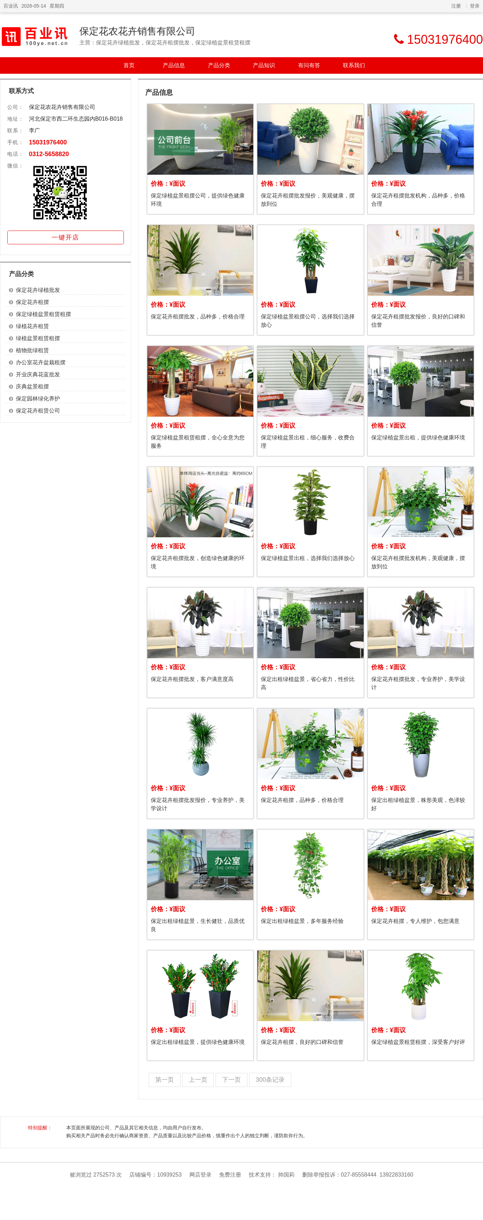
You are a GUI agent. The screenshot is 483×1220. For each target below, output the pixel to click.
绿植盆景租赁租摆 (38, 338)
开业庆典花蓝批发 (38, 374)
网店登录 (200, 1175)
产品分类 (219, 65)
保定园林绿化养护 (38, 398)
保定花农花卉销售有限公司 (137, 31)
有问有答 (309, 65)
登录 (475, 6)
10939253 (169, 1175)
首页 (129, 65)
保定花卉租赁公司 (38, 411)
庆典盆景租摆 (32, 386)
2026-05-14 (33, 6)
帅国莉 (286, 1175)
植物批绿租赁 (32, 350)
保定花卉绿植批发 (38, 290)
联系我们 (354, 65)
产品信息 (174, 65)
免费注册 (230, 1175)
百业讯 (10, 6)
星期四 (57, 6)
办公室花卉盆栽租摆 (41, 362)
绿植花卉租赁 (32, 326)
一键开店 (65, 237)
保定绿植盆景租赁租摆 (43, 314)
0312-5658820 (49, 154)
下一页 (231, 1079)
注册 (456, 6)
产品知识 (264, 65)
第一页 (164, 1079)
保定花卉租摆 (32, 302)
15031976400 (48, 142)
